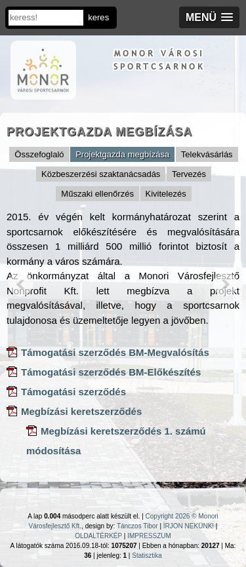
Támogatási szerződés (73, 391)
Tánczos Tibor (137, 526)
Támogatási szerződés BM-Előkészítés (111, 372)
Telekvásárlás (207, 154)
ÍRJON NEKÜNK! (188, 526)
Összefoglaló (39, 154)
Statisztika (147, 555)
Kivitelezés (166, 194)
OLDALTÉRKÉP (98, 535)
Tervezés (189, 174)
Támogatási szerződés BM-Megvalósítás (115, 352)
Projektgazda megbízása (122, 154)
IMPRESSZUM (149, 535)
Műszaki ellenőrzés (97, 194)
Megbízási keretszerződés (81, 411)
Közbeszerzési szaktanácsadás (100, 174)
